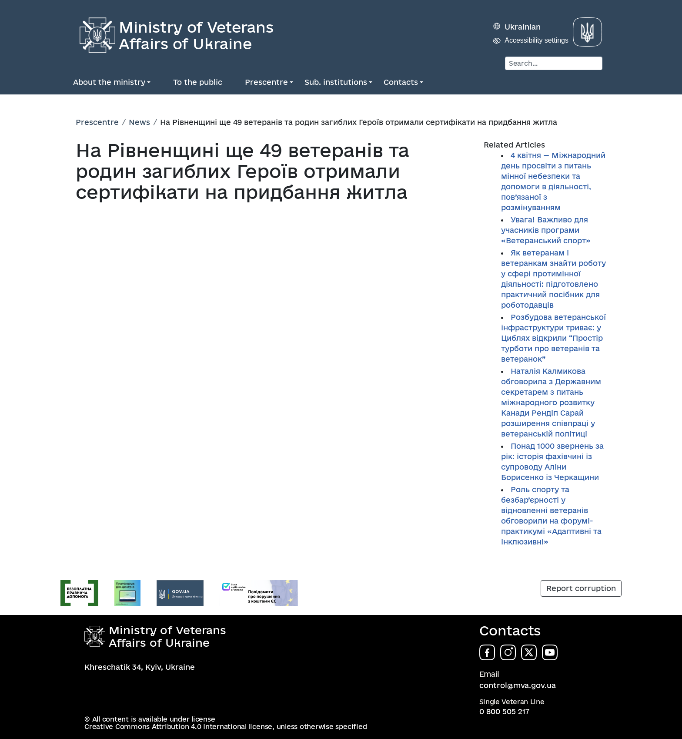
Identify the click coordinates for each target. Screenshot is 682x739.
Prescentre (266, 82)
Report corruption (581, 588)
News (139, 122)
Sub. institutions (335, 82)
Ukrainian (523, 27)
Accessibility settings (536, 40)
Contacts (401, 82)
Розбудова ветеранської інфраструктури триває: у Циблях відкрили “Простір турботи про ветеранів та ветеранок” (553, 338)
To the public (197, 82)
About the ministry (109, 82)
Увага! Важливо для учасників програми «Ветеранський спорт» (546, 230)
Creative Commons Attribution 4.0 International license (178, 726)
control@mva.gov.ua (517, 685)
